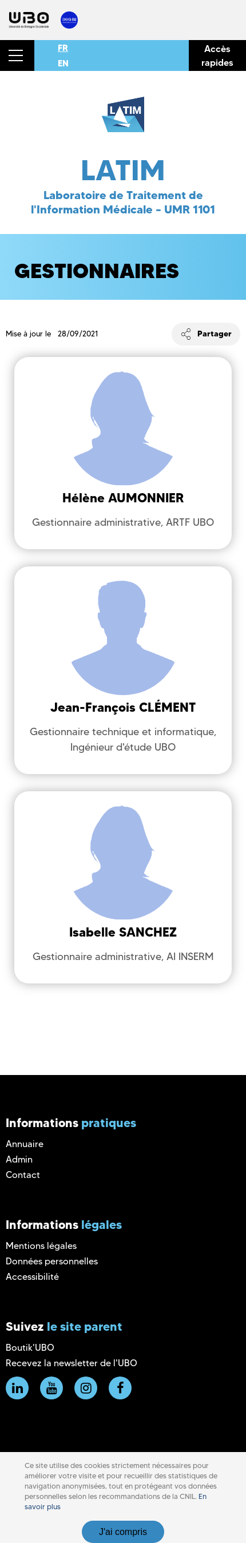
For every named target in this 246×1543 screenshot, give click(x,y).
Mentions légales (41, 1245)
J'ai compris (123, 1532)
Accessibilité (32, 1276)
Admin (19, 1159)
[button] (17, 55)
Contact (23, 1174)
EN (63, 63)
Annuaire (24, 1144)
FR (63, 47)
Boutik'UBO (30, 1347)
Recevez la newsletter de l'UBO (71, 1363)
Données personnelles (52, 1261)
